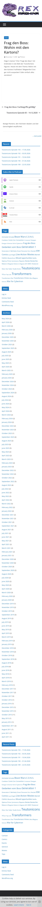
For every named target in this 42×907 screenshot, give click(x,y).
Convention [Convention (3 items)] (20, 240)
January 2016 (7, 703)
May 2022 (5, 496)
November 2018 (8, 652)
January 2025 (7, 378)
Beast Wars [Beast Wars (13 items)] (20, 236)
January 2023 (7, 467)
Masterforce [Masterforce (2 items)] (11, 258)
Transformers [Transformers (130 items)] (21, 274)
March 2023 (6, 459)
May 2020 (5, 585)
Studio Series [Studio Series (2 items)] (17, 269)
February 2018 (7, 685)
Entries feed (6, 298)
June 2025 (5, 359)
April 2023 (5, 455)
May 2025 (5, 363)
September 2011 (8, 726)
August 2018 (6, 663)
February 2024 (7, 418)
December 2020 (8, 559)
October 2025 (7, 344)
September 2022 (8, 481)
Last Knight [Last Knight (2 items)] (12, 255)
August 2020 (6, 574)
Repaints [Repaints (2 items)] (22, 261)
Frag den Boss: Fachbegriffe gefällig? (19, 107)
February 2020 (7, 596)
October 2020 (7, 567)
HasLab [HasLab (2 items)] (33, 251)
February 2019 (7, 641)
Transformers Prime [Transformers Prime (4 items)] (21, 278)
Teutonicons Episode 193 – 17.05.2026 (16, 150)
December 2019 (8, 604)
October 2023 (7, 433)
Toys (6, 37)
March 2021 (6, 548)
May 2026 (5, 318)
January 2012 (7, 722)
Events (4, 843)
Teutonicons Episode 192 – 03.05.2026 (16, 153)
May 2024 (5, 407)
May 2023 (5, 452)
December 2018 (8, 648)
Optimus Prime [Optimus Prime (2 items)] (6, 261)
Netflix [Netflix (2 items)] (34, 258)
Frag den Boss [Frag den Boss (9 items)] (29, 243)
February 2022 (7, 507)
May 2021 (5, 541)
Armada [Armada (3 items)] (11, 237)
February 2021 (7, 552)
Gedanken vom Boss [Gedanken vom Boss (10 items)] (11, 247)
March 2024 (6, 415)
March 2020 (6, 592)
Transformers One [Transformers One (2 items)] (7, 278)
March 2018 (6, 681)
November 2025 (8, 341)
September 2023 (8, 437)
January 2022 (7, 511)
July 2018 (5, 666)
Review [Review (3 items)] (27, 261)
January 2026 (7, 333)
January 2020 (7, 600)
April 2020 (5, 589)
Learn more (19, 905)
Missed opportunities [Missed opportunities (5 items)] (24, 258)
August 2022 (6, 485)
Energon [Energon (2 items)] (33, 240)
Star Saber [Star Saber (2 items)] (9, 269)
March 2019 (6, 637)
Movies (4, 850)
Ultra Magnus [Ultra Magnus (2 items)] (33, 278)
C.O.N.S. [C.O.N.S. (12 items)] (30, 236)
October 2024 (7, 389)
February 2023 (7, 463)
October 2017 (7, 696)
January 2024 (7, 422)
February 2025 (7, 374)
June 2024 (5, 404)
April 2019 (5, 633)
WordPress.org (7, 305)
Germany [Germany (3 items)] (13, 251)
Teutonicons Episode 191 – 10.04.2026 (16, 157)
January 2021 (7, 555)
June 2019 (5, 626)
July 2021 (5, 533)
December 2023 (8, 426)
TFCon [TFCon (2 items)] (4, 274)
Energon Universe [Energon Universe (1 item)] (7, 243)
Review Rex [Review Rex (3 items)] (34, 261)
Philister (22, 57)
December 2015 (8, 707)
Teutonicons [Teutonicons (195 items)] (30, 268)
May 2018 (5, 674)
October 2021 (7, 522)
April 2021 (5, 544)
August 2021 (6, 529)
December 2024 (8, 381)
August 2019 (6, 618)
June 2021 (5, 537)
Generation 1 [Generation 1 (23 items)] (29, 246)
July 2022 (5, 489)
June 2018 (5, 670)
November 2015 (8, 711)
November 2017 (8, 692)
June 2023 (5, 448)
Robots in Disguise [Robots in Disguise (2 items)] (7, 264)
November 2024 (8, 385)
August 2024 (6, 396)
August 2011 (6, 729)
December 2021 (8, 515)
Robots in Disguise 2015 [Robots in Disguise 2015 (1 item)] (20, 264)
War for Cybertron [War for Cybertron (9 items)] (15, 281)
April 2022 (5, 500)
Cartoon (5, 836)
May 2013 (5, 718)
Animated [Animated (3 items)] (5, 237)
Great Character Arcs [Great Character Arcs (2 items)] (23, 251)
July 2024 (5, 400)
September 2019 (8, 615)
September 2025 (8, 348)
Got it (28, 905)
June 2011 (5, 733)
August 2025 (6, 352)
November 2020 (8, 563)
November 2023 (8, 430)
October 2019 (7, 611)
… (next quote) (36, 136)
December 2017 (8, 689)
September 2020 (8, 570)
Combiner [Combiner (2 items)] (5, 240)
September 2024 (8, 393)
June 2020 (5, 581)
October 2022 (7, 478)
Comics (4, 839)
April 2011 (5, 737)
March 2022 (6, 504)
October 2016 (7, 700)
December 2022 (8, 470)
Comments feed (8, 302)
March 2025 (6, 370)
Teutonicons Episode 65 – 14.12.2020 (23, 113)
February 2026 (7, 330)
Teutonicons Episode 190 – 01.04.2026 (16, 161)
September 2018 (8, 659)
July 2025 (5, 355)
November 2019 (8, 607)
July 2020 (5, 578)
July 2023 (5, 444)
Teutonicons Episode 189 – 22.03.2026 (16, 164)
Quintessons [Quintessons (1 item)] (15, 261)
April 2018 (5, 678)
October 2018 (7, 655)
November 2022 (8, 474)
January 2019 (7, 644)
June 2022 (5, 492)
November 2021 (8, 518)
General (5, 847)
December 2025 (8, 337)
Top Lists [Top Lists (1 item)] (8, 274)
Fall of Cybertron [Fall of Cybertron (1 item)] (18, 243)
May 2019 (5, 629)
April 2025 (5, 367)
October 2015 (7, 715)
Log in (4, 294)
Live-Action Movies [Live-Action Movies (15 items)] (25, 254)
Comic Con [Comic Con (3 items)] (12, 240)
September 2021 (8, 526)
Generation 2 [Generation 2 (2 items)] (6, 251)
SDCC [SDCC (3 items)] (29, 264)
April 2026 (5, 322)
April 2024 (5, 411)
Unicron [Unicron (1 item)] (4, 281)
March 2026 (6, 326)
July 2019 (5, 622)
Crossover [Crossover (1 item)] (27, 240)
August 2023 (6, 441)
